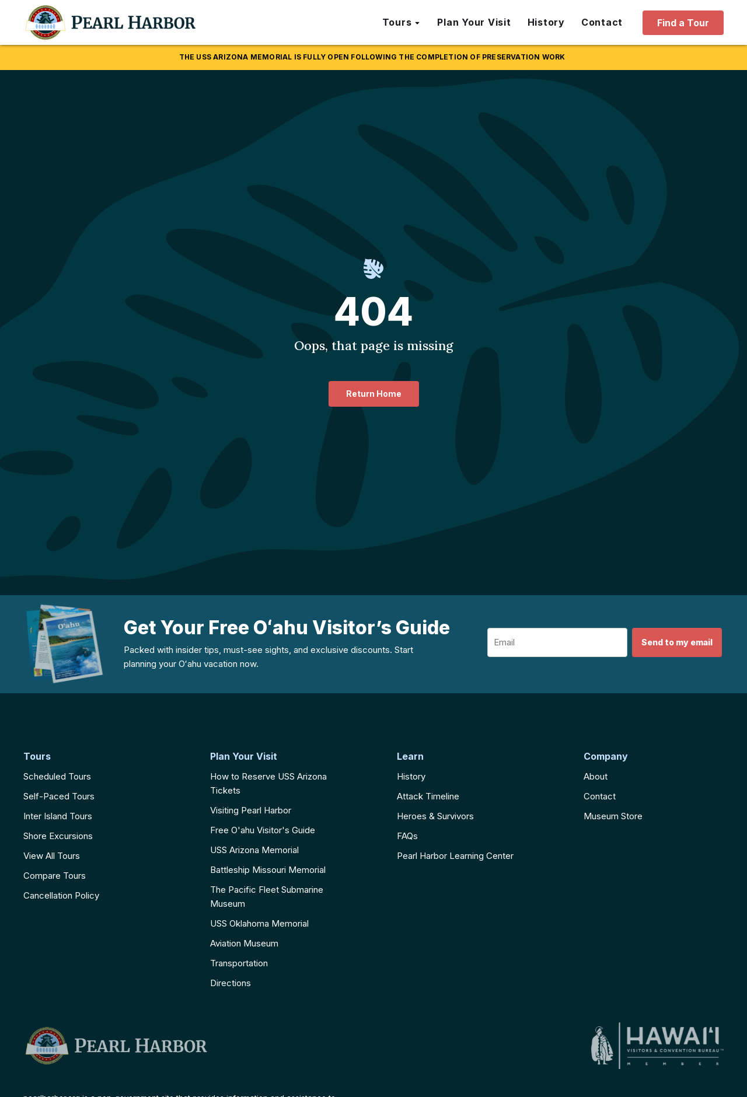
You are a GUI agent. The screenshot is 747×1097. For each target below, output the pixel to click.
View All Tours (51, 855)
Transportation (239, 963)
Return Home (374, 394)
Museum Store (613, 816)
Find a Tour (683, 23)
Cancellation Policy (61, 895)
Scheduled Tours (57, 776)
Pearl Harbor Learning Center (455, 855)
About (596, 776)
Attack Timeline (428, 796)
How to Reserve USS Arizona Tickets (268, 783)
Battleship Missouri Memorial (268, 869)
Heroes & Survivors (435, 816)
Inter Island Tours (57, 816)
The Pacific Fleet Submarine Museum (266, 896)
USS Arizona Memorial (254, 849)
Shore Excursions (58, 835)
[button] (401, 22)
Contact (600, 796)
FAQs (407, 835)
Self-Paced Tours (59, 796)
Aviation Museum (244, 943)
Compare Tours (54, 875)
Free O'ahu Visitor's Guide (262, 830)
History (411, 776)
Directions (230, 982)
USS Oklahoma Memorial (259, 923)
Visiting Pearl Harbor (250, 810)
